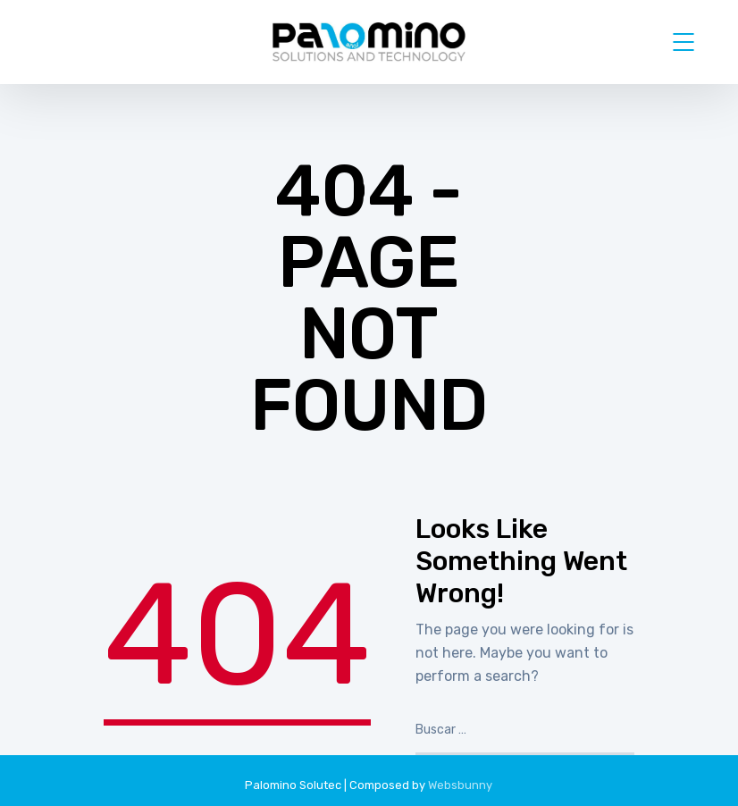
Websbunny (460, 785)
